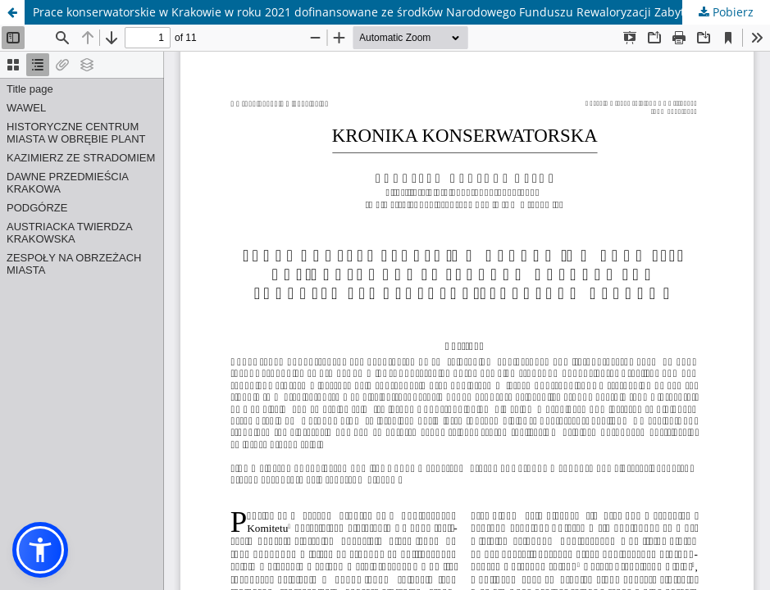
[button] (40, 550)
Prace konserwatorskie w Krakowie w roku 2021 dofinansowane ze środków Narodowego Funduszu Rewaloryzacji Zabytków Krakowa (394, 12)
